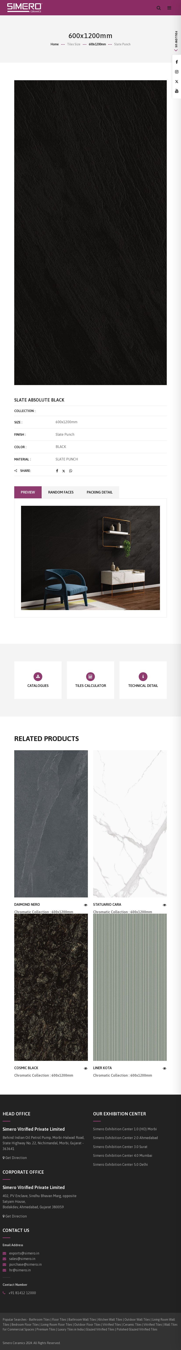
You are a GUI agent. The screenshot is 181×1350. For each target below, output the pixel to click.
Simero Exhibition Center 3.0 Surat (120, 1147)
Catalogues (38, 686)
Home (55, 44)
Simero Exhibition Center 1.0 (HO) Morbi (125, 1129)
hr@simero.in (20, 1270)
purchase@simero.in (25, 1264)
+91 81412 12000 (22, 1293)
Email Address (13, 1245)
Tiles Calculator (90, 686)
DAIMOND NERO (27, 904)
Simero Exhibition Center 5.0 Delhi (120, 1164)
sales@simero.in (22, 1259)
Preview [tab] (28, 492)
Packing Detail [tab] (100, 492)
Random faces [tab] (61, 492)
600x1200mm (97, 44)
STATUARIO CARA (107, 904)
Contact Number (15, 1284)
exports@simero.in (24, 1253)
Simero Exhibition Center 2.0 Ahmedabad (125, 1138)
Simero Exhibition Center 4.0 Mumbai (122, 1155)
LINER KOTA (102, 1068)
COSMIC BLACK (26, 1068)
